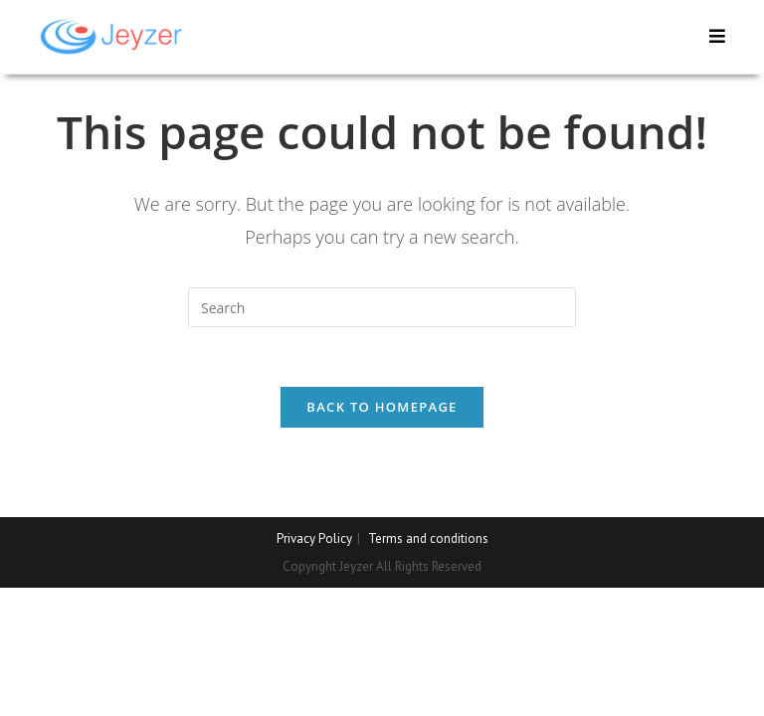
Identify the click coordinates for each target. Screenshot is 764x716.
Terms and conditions (428, 538)
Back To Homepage (381, 407)
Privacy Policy (314, 538)
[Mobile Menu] (717, 36)
